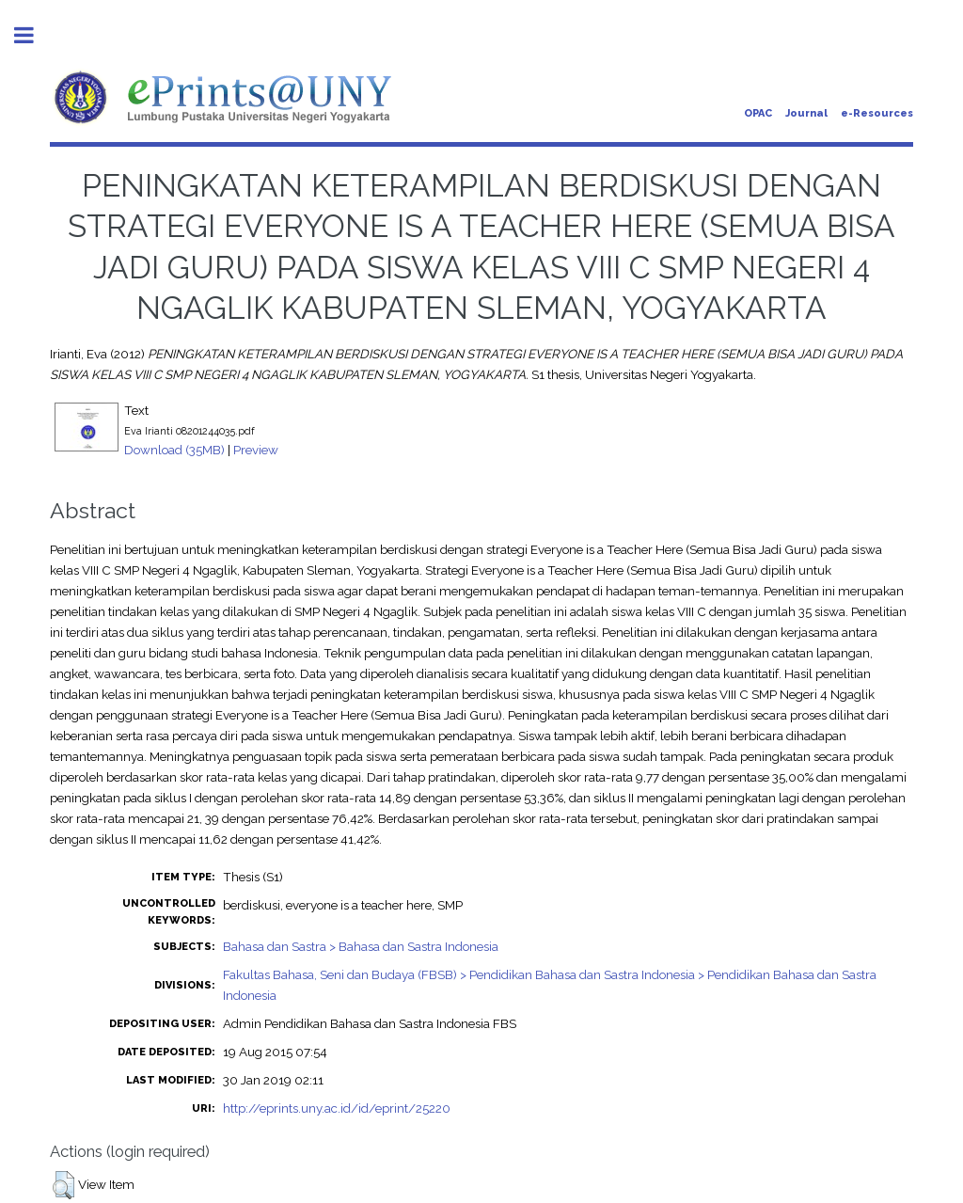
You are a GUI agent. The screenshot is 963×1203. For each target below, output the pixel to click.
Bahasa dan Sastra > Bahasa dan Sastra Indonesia (360, 946)
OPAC (758, 113)
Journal (806, 113)
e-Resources (877, 113)
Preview (255, 449)
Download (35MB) (174, 449)
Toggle (34, 35)
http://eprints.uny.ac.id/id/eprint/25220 (336, 1108)
